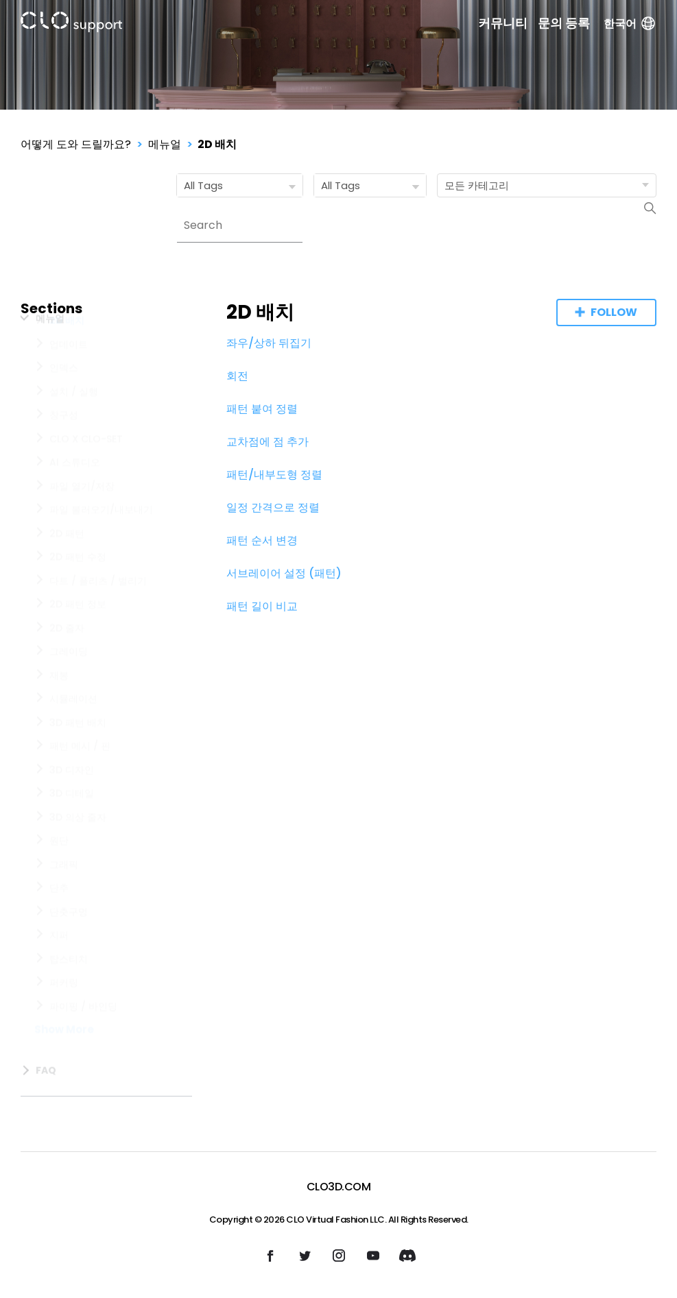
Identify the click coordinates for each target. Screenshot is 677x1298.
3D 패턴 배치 (77, 754)
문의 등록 (564, 23)
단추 (59, 920)
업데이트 (68, 376)
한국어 (630, 23)
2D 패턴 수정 (77, 589)
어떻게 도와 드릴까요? (76, 144)
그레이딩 (68, 683)
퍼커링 (63, 1014)
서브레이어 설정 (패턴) (284, 573)
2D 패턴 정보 (77, 636)
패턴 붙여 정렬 (262, 409)
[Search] (239, 225)
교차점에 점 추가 (267, 442)
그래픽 (63, 896)
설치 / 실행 (73, 423)
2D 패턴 (66, 565)
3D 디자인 (71, 802)
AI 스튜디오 (74, 494)
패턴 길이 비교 (262, 606)
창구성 (63, 447)
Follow (614, 312)
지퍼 (59, 967)
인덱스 (63, 399)
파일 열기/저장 (82, 518)
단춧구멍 (68, 944)
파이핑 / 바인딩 (83, 1038)
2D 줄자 (66, 660)
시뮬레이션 (73, 730)
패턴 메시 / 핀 (79, 778)
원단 (59, 872)
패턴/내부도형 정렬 (274, 474)
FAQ (46, 1086)
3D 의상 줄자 (77, 849)
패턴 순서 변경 (262, 540)
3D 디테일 (71, 825)
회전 (237, 376)
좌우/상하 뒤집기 (268, 343)
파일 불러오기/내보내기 (101, 541)
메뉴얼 (164, 144)
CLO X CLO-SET (86, 471)
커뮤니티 (502, 23)
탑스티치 (68, 991)
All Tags (242, 186)
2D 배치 (217, 144)
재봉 (59, 707)
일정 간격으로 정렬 (273, 507)
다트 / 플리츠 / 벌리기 (98, 613)
